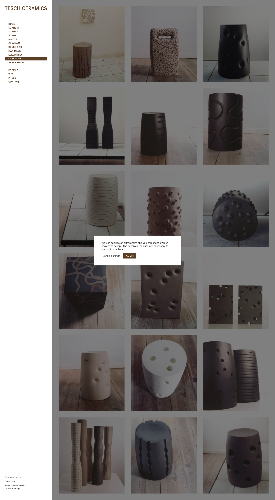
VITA (11, 74)
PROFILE (13, 70)
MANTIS (12, 39)
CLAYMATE (14, 43)
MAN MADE (14, 51)
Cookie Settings (12, 489)
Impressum (10, 481)
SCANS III (13, 28)
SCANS (12, 35)
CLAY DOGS (15, 58)
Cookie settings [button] (111, 255)
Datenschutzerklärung (15, 485)
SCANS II (13, 31)
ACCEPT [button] (129, 255)
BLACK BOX (15, 47)
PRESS (12, 78)
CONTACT (13, 82)
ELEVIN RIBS (15, 55)
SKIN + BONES (16, 62)
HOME (11, 24)
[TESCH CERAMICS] (26, 8)
